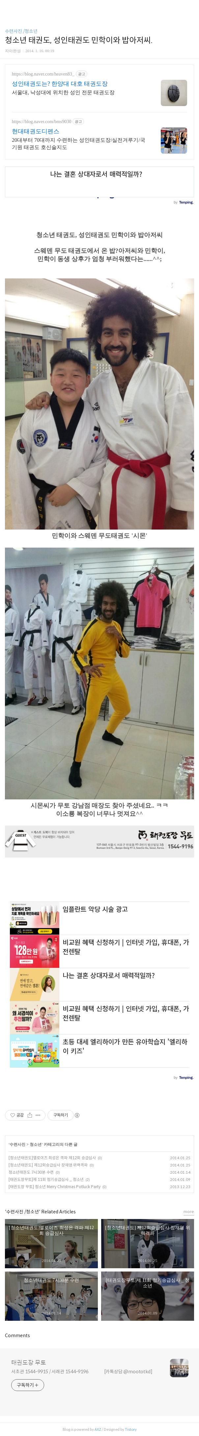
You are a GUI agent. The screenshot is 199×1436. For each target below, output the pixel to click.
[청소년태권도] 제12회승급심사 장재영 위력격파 (48, 1165)
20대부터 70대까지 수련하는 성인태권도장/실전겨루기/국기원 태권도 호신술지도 (78, 143)
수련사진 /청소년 (21, 31)
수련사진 (18, 1144)
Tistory (131, 1429)
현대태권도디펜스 (35, 131)
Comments (17, 1335)
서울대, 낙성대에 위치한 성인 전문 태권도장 (63, 92)
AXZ (98, 1429)
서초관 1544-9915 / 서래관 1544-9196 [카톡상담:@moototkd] (82, 1372)
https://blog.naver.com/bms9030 (41, 121)
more (189, 1211)
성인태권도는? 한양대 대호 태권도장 (60, 83)
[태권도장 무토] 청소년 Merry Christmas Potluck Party (54, 1186)
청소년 (36, 1144)
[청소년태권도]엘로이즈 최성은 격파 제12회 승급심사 (52, 1157)
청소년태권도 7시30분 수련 (31, 1172)
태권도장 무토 (28, 1362)
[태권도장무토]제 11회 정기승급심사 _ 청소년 (46, 1179)
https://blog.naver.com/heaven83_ (43, 74)
